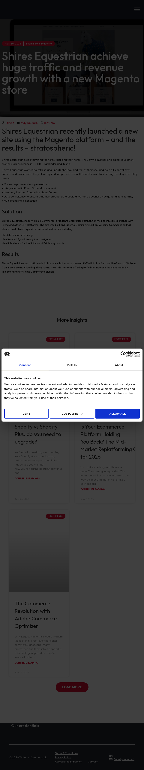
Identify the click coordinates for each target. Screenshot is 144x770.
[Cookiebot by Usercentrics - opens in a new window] (123, 354)
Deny (26, 413)
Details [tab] (72, 365)
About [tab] (119, 365)
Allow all (117, 413)
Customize (72, 413)
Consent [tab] (25, 365)
